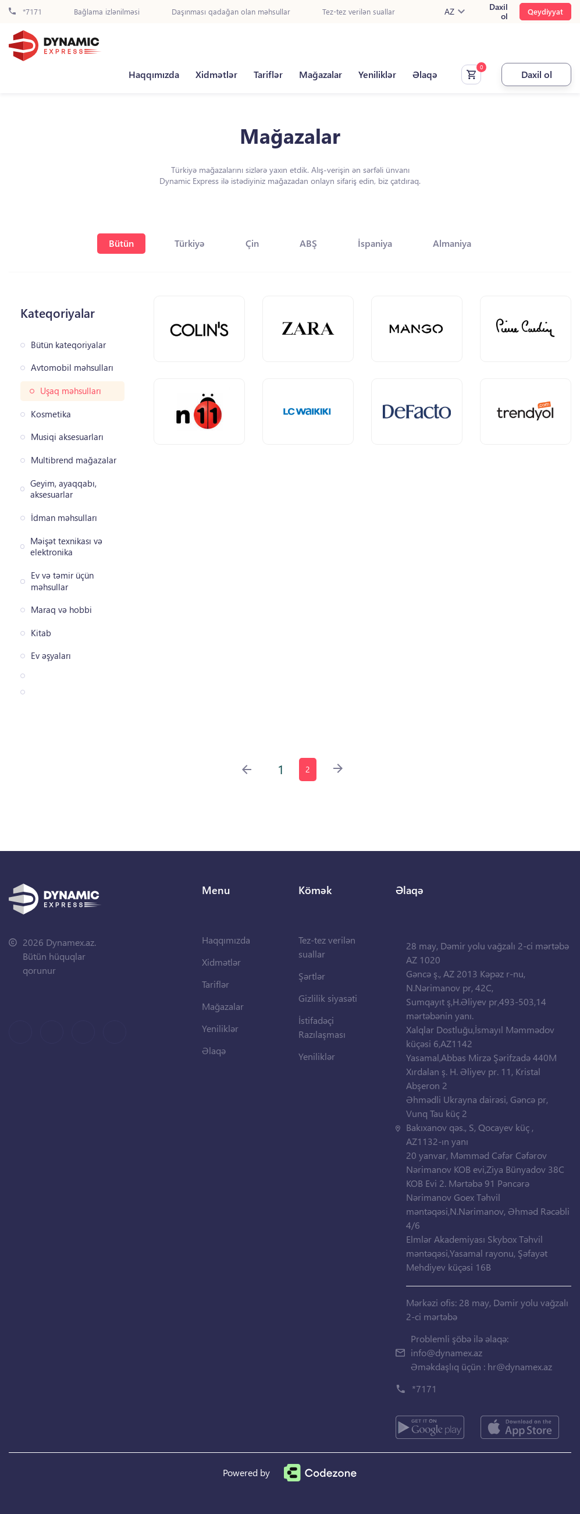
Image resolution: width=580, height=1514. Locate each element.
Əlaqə (424, 74)
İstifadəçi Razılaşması (322, 1027)
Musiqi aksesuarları (67, 436)
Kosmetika (51, 414)
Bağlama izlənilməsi (107, 12)
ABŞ (308, 243)
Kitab (41, 633)
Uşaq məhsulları (70, 390)
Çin (252, 243)
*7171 (25, 12)
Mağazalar (320, 74)
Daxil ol (498, 11)
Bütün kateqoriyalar (68, 344)
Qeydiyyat (545, 11)
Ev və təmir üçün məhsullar (62, 581)
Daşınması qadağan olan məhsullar (231, 12)
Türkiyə (190, 243)
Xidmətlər (216, 74)
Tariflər (268, 74)
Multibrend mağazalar (73, 460)
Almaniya (452, 243)
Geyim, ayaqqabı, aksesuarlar (63, 489)
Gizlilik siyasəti (327, 998)
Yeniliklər (377, 74)
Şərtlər (311, 976)
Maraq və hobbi (61, 609)
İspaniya (375, 243)
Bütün (121, 243)
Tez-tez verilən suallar (358, 12)
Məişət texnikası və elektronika (66, 547)
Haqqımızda (154, 74)
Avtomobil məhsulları (72, 367)
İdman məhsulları (64, 517)
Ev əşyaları (51, 655)
